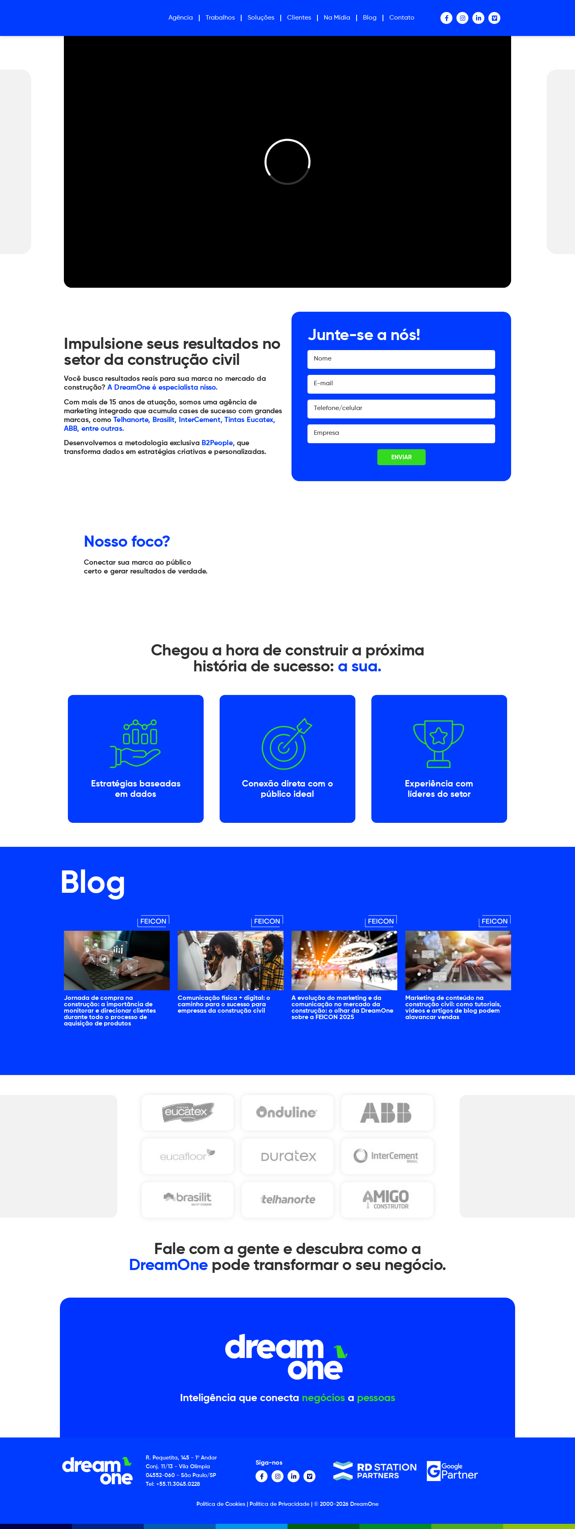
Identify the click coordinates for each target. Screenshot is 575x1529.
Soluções (261, 18)
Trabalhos (220, 18)
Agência (181, 18)
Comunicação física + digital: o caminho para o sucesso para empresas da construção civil (224, 1004)
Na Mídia (337, 18)
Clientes (299, 18)
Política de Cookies (220, 1504)
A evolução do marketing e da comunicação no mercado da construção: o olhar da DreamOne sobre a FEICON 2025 (342, 1008)
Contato (401, 18)
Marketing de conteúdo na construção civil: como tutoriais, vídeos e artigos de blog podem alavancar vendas (453, 1008)
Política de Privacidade (279, 1504)
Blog (370, 18)
